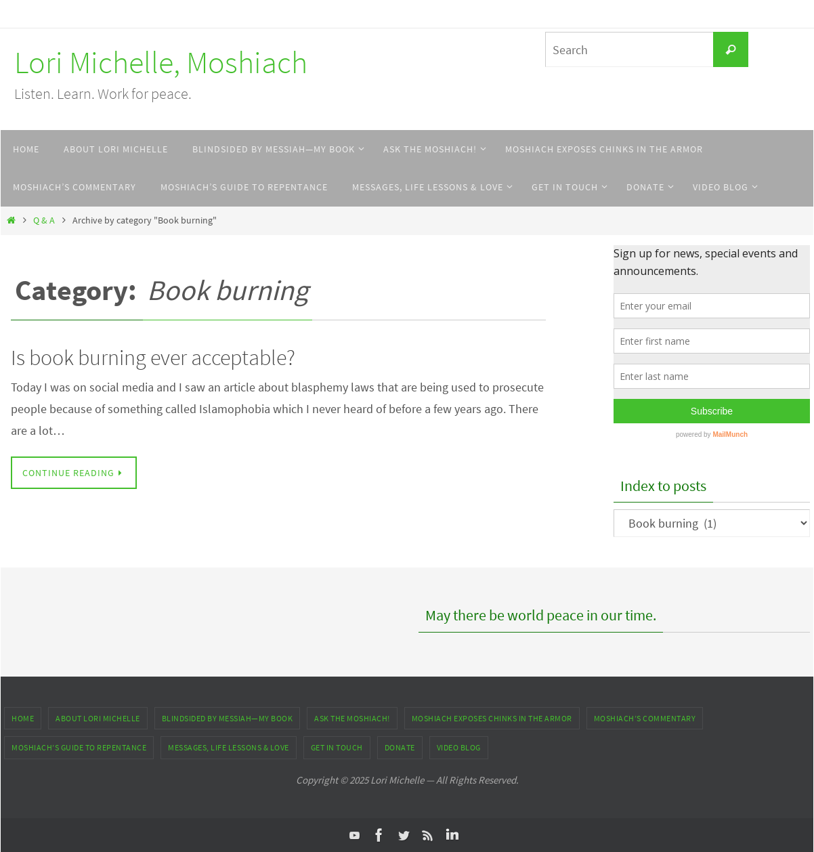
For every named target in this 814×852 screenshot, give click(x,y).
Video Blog (459, 747)
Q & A (44, 220)
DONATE (400, 747)
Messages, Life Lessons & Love (228, 747)
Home (23, 718)
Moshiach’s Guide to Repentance (79, 747)
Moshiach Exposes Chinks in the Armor (492, 718)
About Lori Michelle (98, 718)
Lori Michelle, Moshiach (160, 62)
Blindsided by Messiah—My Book (227, 718)
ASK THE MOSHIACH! (352, 718)
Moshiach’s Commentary (645, 718)
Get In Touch (337, 747)
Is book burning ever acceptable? (153, 357)
